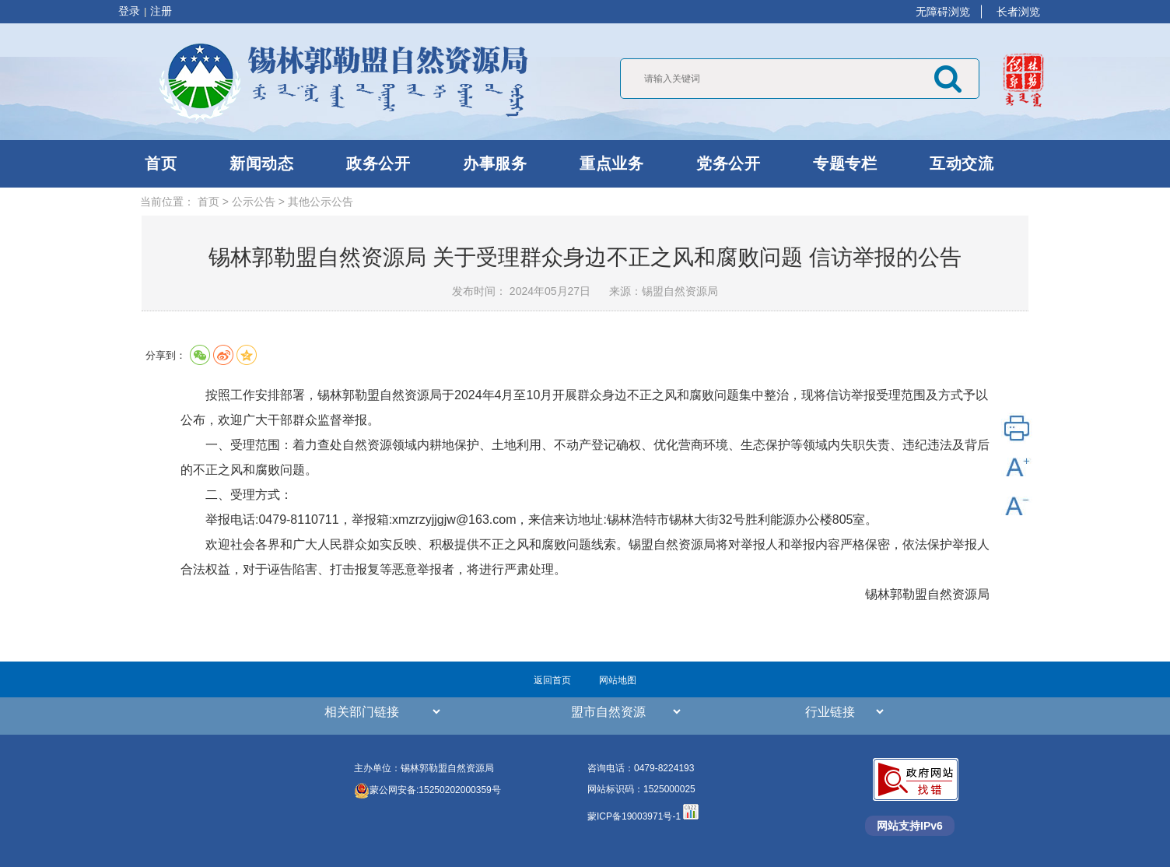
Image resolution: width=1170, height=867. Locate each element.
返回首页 (552, 680)
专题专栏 (845, 163)
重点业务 (611, 163)
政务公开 (378, 163)
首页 (161, 163)
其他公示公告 (320, 201)
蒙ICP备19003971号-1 (635, 816)
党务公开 (728, 163)
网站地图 (617, 680)
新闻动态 (261, 163)
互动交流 (961, 163)
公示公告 (253, 201)
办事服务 (495, 163)
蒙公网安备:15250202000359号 (427, 790)
